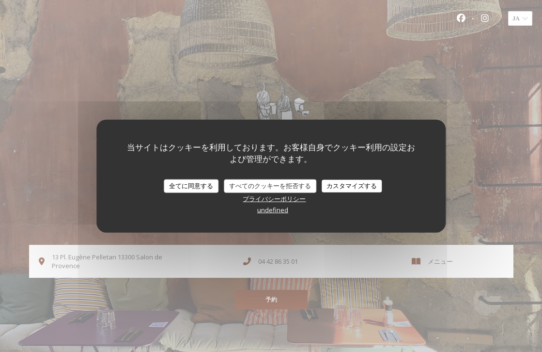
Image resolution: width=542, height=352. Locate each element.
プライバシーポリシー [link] (274, 198)
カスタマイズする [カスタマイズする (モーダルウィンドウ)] (351, 185)
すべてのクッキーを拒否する (270, 185)
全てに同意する (191, 185)
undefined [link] (272, 209)
